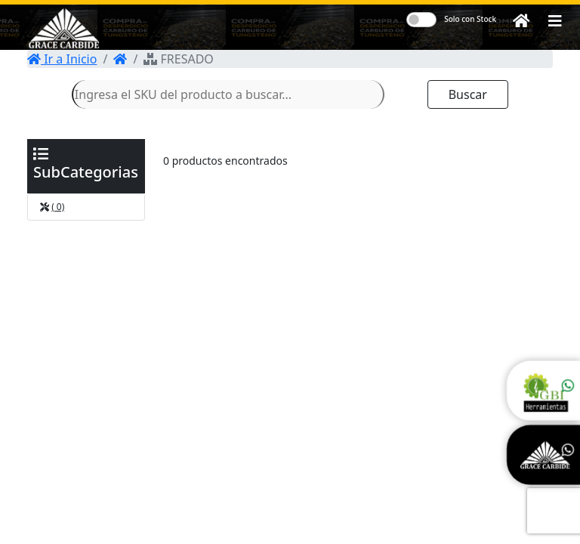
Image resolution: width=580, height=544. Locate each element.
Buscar (468, 94)
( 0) (57, 206)
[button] (555, 21)
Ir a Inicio (62, 59)
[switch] (421, 19)
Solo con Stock (470, 19)
